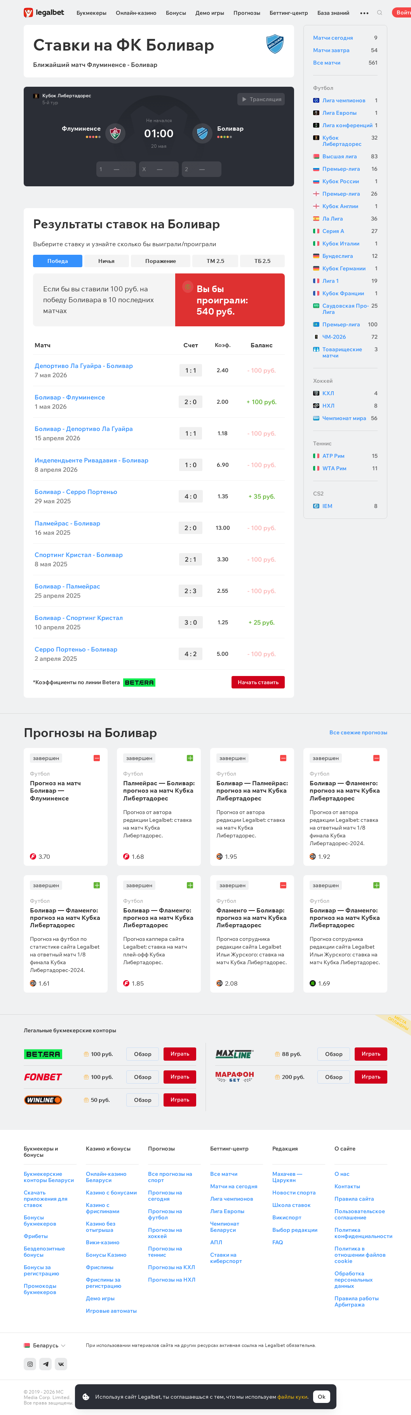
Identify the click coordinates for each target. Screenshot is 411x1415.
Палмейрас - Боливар (67, 523)
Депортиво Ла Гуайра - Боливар (84, 366)
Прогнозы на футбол (165, 1214)
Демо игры (209, 13)
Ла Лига (350, 218)
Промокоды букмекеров (40, 1289)
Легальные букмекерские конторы (70, 1030)
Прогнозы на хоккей (165, 1233)
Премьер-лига (350, 169)
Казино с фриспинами (102, 1208)
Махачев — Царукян (287, 1177)
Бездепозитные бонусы (44, 1251)
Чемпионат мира (350, 418)
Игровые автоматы (111, 1310)
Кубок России (350, 181)
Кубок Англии (350, 206)
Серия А (350, 231)
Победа (57, 260)
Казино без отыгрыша (100, 1226)
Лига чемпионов (350, 100)
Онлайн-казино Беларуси (106, 1177)
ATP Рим (350, 456)
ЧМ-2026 (350, 337)
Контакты (347, 1186)
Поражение (160, 260)
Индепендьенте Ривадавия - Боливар (91, 460)
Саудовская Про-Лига (350, 309)
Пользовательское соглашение (359, 1214)
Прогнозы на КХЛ (171, 1267)
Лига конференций (350, 125)
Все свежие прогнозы (358, 732)
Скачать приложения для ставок (46, 1198)
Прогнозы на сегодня (165, 1195)
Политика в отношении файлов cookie (360, 1254)
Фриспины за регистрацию (103, 1282)
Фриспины (99, 1267)
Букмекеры (91, 13)
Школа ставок (291, 1204)
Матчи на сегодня (234, 1186)
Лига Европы (350, 113)
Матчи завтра (345, 50)
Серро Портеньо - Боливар (76, 649)
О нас (342, 1173)
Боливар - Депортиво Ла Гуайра (84, 429)
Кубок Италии (350, 243)
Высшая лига (350, 156)
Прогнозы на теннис (165, 1251)
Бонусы (176, 13)
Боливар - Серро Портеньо (76, 492)
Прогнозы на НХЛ (171, 1279)
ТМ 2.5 (215, 260)
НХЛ (350, 406)
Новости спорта (294, 1192)
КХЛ (350, 393)
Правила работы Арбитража (356, 1301)
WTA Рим (350, 468)
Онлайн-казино (136, 13)
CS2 (318, 493)
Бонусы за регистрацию (41, 1270)
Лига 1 (350, 281)
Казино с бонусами (111, 1192)
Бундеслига (350, 256)
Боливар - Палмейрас (67, 586)
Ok (322, 1396)
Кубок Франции (350, 293)
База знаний (333, 13)
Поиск (379, 12)
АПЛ (216, 1242)
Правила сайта (354, 1198)
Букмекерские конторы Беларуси (49, 1177)
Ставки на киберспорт (226, 1257)
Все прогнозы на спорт (170, 1177)
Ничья (106, 260)
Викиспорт (286, 1217)
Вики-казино (103, 1242)
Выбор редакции (294, 1229)
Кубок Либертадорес (66, 95)
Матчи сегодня (345, 38)
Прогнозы (246, 13)
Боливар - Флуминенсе (70, 397)
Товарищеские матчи (350, 352)
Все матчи (345, 63)
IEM (350, 506)
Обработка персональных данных (353, 1279)
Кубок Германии (350, 268)
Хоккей (323, 380)
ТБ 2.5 (262, 260)
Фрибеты (36, 1236)
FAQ (277, 1242)
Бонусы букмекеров (40, 1220)
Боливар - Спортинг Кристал (79, 618)
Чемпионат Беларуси (224, 1226)
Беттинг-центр (289, 13)
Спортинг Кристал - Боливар (79, 555)
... (364, 10)
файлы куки (292, 1396)
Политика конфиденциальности (363, 1233)
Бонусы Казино (106, 1254)
